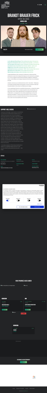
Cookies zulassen (37, 206)
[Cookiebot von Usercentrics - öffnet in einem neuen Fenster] (40, 185)
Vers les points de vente (28, 49)
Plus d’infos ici (3, 163)
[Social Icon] (39, 4)
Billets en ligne (39, 49)
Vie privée (26, 388)
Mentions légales (32, 388)
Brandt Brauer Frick (35, 167)
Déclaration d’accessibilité (20, 388)
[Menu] (45, 4)
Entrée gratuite (28, 309)
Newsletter (23, 362)
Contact (14, 388)
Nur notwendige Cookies (23, 206)
